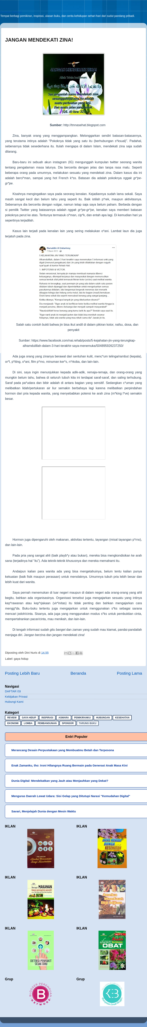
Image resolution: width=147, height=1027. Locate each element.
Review (11, 717)
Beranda (78, 673)
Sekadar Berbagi (11, 12)
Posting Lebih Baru (22, 673)
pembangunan (47, 723)
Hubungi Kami (14, 701)
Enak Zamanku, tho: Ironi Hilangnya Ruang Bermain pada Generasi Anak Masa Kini (69, 765)
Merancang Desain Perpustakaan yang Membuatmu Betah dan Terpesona (62, 750)
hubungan (103, 717)
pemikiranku (82, 717)
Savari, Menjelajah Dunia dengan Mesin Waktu (43, 811)
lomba (28, 723)
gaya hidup (21, 658)
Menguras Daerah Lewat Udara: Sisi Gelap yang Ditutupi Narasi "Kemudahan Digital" (70, 796)
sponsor (68, 723)
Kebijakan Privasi (16, 696)
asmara (63, 717)
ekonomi (12, 723)
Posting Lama (129, 673)
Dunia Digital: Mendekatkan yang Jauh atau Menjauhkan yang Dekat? (59, 780)
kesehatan (122, 717)
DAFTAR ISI (13, 691)
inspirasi (47, 717)
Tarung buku (87, 723)
